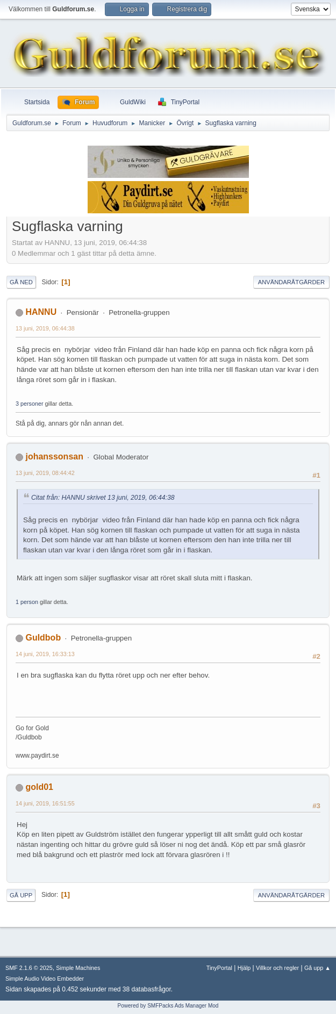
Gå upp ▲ (317, 968)
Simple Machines (78, 968)
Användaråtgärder (291, 282)
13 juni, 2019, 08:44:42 (45, 473)
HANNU (40, 312)
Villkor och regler (277, 968)
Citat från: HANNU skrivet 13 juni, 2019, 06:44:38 (103, 497)
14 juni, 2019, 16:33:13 (45, 654)
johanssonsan (54, 456)
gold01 (39, 787)
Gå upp (21, 895)
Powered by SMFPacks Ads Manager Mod (168, 1006)
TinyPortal (219, 968)
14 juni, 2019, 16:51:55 (45, 803)
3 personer (30, 403)
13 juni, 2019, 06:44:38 (45, 328)
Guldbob (43, 637)
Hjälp (244, 968)
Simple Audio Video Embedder (44, 978)
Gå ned (21, 282)
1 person (27, 602)
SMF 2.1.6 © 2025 (29, 968)
